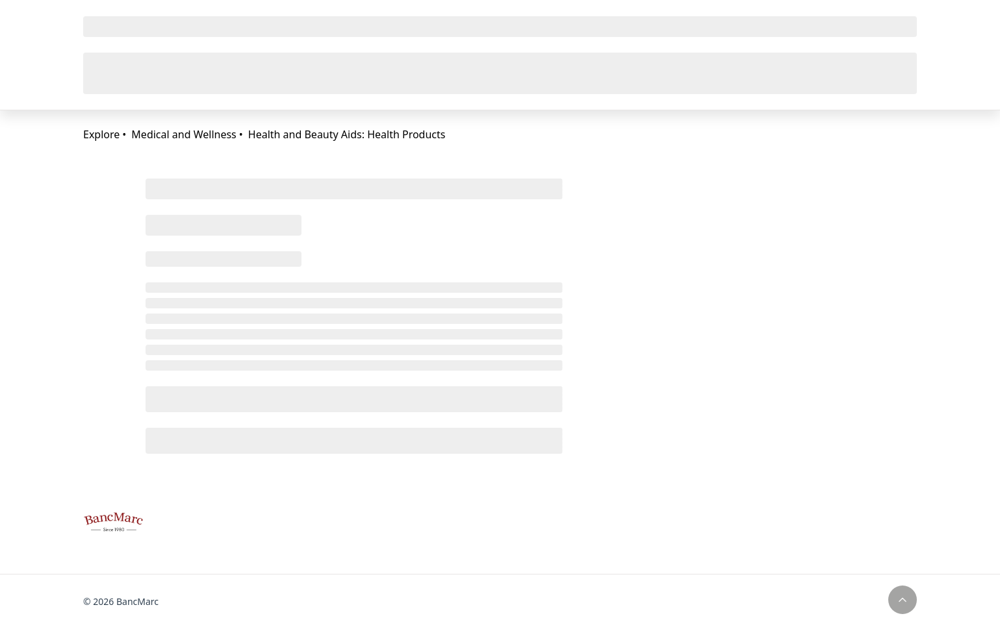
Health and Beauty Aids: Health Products (347, 134)
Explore (101, 134)
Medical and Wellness (183, 134)
